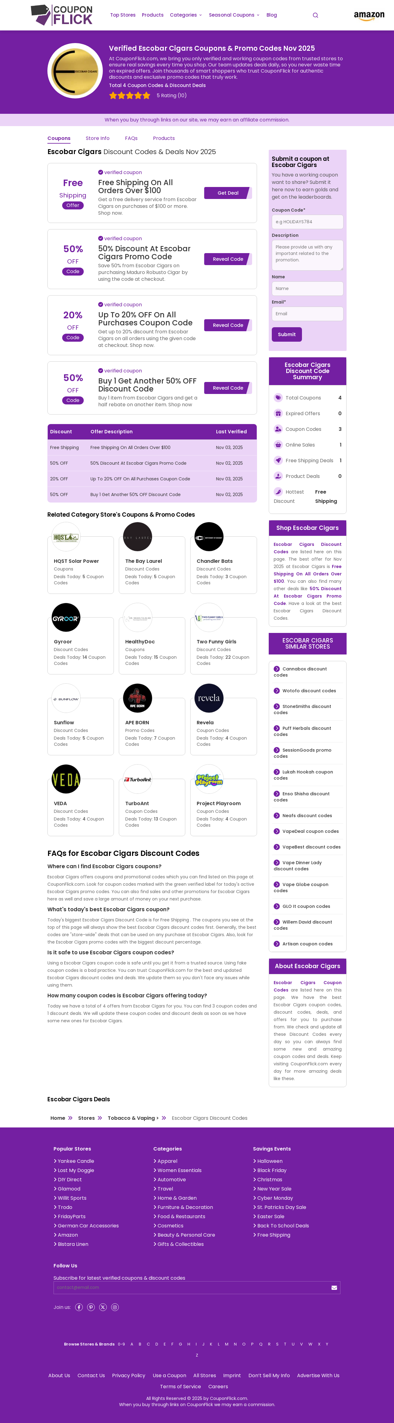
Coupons (58, 138)
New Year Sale (272, 1188)
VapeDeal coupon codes (310, 831)
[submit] (334, 1288)
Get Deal (228, 193)
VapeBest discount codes (311, 847)
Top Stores (123, 15)
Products (153, 15)
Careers (218, 1386)
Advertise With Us (318, 1375)
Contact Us (91, 1375)
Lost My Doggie (74, 1170)
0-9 (121, 1344)
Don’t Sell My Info (269, 1375)
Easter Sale (268, 1216)
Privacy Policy (128, 1375)
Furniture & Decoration (183, 1207)
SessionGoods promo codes (303, 753)
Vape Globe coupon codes (301, 887)
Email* (279, 302)
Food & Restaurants (179, 1216)
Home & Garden (175, 1198)
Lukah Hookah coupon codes (303, 775)
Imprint (232, 1375)
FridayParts (70, 1216)
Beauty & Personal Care (184, 1234)
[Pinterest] (91, 1307)
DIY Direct (68, 1179)
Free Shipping (271, 1234)
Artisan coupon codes (307, 944)
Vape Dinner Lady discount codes (298, 866)
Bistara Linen (71, 1244)
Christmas (267, 1179)
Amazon (66, 1234)
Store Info (98, 138)
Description (285, 235)
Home (57, 1118)
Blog (272, 15)
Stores (86, 1118)
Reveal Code (228, 259)
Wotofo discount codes (308, 691)
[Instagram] (115, 1307)
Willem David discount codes (303, 925)
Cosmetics (168, 1225)
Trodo (63, 1207)
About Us (59, 1375)
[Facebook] (79, 1307)
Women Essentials (177, 1170)
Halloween (268, 1161)
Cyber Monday (273, 1198)
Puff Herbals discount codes (302, 731)
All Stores (204, 1375)
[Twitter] (103, 1307)
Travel (163, 1188)
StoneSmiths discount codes (302, 709)
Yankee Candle (74, 1161)
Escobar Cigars (316, 528)
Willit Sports (70, 1198)
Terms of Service (180, 1386)
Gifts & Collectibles (178, 1244)
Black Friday (270, 1170)
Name (278, 277)
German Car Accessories (86, 1225)
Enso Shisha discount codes (302, 797)
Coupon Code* (288, 210)
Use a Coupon (169, 1375)
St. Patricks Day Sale (279, 1207)
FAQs (131, 138)
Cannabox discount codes (300, 672)
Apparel (165, 1161)
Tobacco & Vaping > (133, 1118)
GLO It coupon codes (305, 906)
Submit (287, 334)
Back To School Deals (281, 1225)
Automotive (169, 1179)
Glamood (67, 1188)
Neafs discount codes (306, 816)
